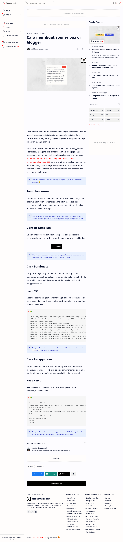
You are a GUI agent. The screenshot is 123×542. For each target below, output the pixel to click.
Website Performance (74, 514)
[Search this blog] (39, 3)
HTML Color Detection (74, 529)
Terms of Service (110, 508)
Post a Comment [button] (56, 483)
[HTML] (95, 83)
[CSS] (112, 115)
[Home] (12, 10)
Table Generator (72, 522)
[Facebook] (32, 511)
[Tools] (98, 72)
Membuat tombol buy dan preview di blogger (105, 50)
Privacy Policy (109, 506)
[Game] (112, 120)
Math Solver (90, 514)
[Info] (95, 72)
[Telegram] (28, 511)
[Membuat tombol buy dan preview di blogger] (104, 35)
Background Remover (93, 529)
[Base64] (112, 110)
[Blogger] (31, 466)
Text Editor (70, 524)
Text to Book (90, 532)
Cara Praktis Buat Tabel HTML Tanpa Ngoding (106, 86)
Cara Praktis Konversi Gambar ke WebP (105, 76)
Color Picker (71, 498)
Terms (12, 539)
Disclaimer (12, 537)
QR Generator (90, 522)
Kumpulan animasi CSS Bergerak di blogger (105, 97)
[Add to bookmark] (118, 28)
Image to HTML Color (74, 516)
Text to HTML (71, 503)
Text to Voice (90, 511)
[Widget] (39, 466)
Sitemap (5, 537)
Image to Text (90, 501)
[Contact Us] (12, 23)
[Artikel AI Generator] (12, 42)
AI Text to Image (91, 527)
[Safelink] (12, 35)
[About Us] (12, 19)
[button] (3, 3)
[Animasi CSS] (97, 93)
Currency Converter (92, 519)
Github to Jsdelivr (73, 519)
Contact (107, 498)
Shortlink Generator (92, 508)
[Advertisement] (56, 112)
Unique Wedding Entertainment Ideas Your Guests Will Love (104, 66)
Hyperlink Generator (74, 511)
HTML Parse (71, 501)
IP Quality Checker (92, 516)
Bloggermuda (11, 3)
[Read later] (78, 49)
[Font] (96, 120)
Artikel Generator (92, 506)
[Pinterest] (35, 511)
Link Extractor (71, 508)
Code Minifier (71, 506)
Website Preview (72, 527)
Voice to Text (90, 503)
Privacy (18, 537)
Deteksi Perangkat (92, 498)
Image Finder (90, 524)
